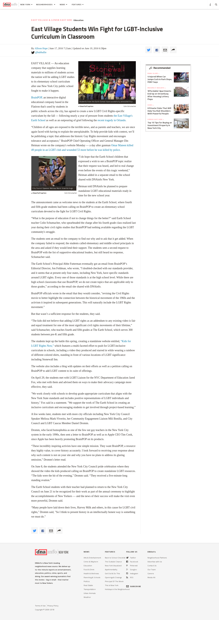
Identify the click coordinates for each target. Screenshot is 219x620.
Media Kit (151, 577)
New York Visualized (113, 565)
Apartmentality (111, 569)
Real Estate (88, 585)
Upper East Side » (156, 119)
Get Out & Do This (112, 573)
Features (77, 4)
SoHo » (151, 105)
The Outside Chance (113, 561)
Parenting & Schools (92, 577)
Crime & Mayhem (91, 561)
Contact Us (152, 565)
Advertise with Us (155, 561)
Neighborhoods (45, 4)
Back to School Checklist (115, 557)
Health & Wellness (91, 573)
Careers (151, 573)
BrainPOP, (37, 97)
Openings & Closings (113, 577)
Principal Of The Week (114, 581)
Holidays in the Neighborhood (117, 589)
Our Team (152, 569)
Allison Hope (41, 48)
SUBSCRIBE (133, 586)
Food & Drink (89, 569)
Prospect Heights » (157, 88)
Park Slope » (153, 73)
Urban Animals (90, 593)
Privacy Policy (52, 605)
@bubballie (40, 52)
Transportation (90, 589)
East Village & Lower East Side (51, 20)
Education (78, 20)
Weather (87, 597)
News (63, 4)
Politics (87, 581)
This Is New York (111, 585)
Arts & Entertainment (92, 557)
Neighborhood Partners (157, 557)
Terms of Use (40, 605)
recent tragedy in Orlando (111, 120)
